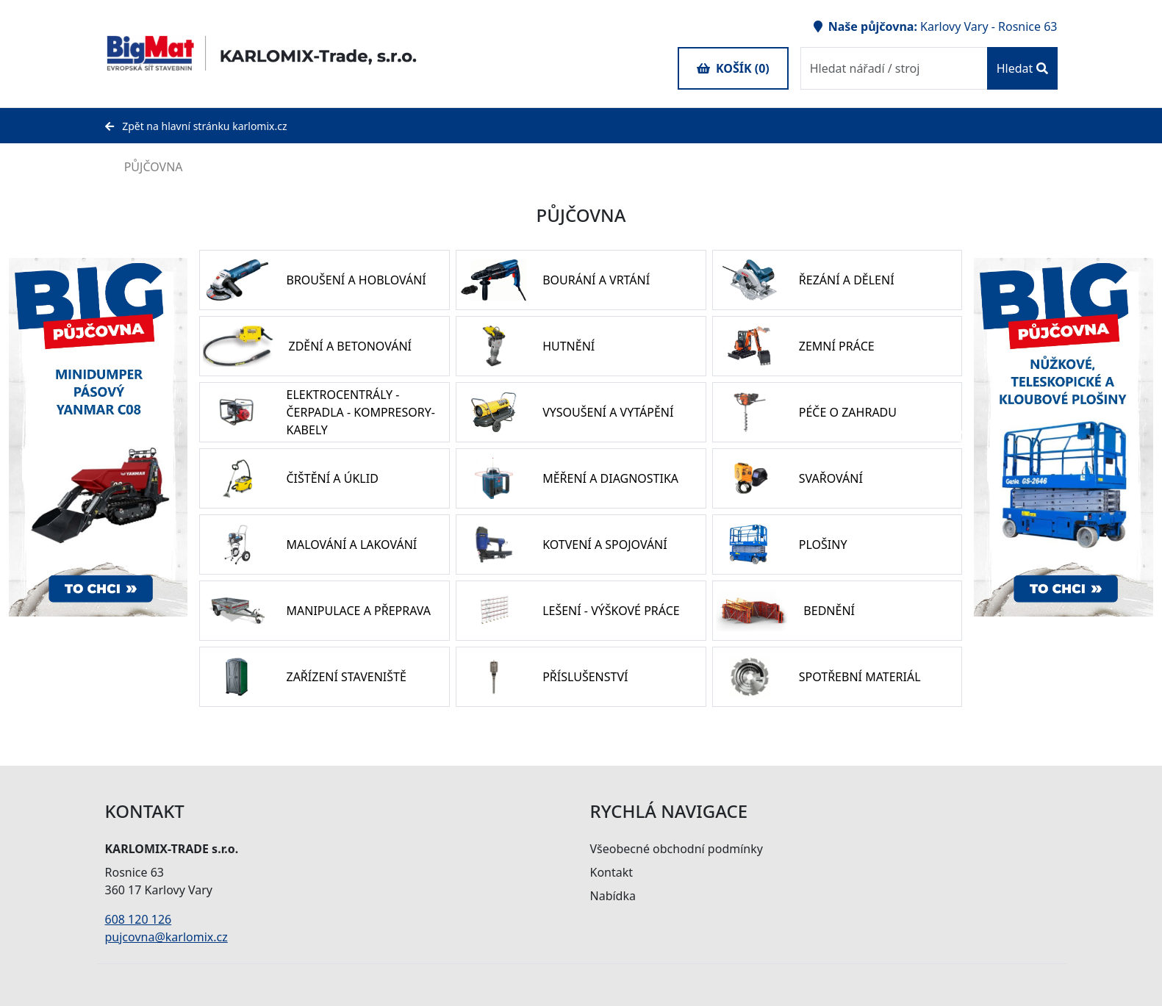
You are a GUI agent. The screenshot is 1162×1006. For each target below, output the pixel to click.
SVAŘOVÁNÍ (831, 478)
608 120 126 (138, 919)
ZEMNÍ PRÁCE (837, 346)
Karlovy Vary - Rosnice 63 (988, 26)
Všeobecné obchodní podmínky (676, 849)
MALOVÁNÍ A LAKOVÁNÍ (351, 544)
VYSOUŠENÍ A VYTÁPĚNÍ (607, 412)
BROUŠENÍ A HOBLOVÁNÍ (356, 280)
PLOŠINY (823, 544)
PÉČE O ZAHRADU (848, 412)
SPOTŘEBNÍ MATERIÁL (860, 677)
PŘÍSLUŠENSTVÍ (585, 677)
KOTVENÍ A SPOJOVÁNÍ (604, 544)
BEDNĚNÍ (829, 611)
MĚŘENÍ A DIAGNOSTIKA (610, 478)
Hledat (1022, 68)
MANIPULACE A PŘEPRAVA (358, 611)
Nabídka (613, 896)
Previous (962, 437)
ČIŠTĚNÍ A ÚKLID (332, 478)
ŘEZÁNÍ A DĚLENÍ (846, 280)
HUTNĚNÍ (568, 346)
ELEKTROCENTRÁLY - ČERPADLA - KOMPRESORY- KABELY (360, 412)
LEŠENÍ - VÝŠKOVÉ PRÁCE (611, 611)
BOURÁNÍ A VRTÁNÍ (596, 280)
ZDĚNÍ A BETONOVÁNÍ (350, 346)
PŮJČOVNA (144, 167)
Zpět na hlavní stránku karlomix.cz (196, 126)
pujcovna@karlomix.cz (166, 937)
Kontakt (612, 872)
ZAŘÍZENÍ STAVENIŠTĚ (346, 677)
